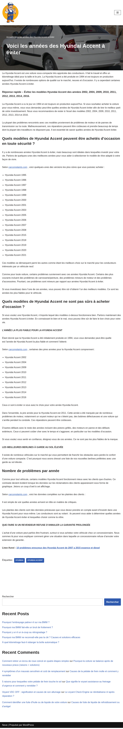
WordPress (28, 726)
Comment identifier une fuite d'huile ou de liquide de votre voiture (34, 703)
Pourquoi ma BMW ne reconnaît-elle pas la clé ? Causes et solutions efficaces (41, 638)
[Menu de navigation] (117, 12)
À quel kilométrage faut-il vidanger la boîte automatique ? (30, 643)
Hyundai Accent (35, 561)
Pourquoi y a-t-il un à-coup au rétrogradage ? (24, 633)
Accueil (9, 37)
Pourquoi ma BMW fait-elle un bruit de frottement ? (27, 628)
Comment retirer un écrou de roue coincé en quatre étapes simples (35, 662)
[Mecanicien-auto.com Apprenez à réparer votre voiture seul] (10, 12)
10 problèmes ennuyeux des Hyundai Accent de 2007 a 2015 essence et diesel (58, 549)
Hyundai (19, 561)
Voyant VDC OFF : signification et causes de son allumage (31, 693)
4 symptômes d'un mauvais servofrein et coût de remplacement (34, 672)
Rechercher (8, 597)
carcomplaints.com (17, 167)
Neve (4, 726)
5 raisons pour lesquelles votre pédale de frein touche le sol (32, 682)
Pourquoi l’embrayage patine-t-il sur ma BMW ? (26, 623)
